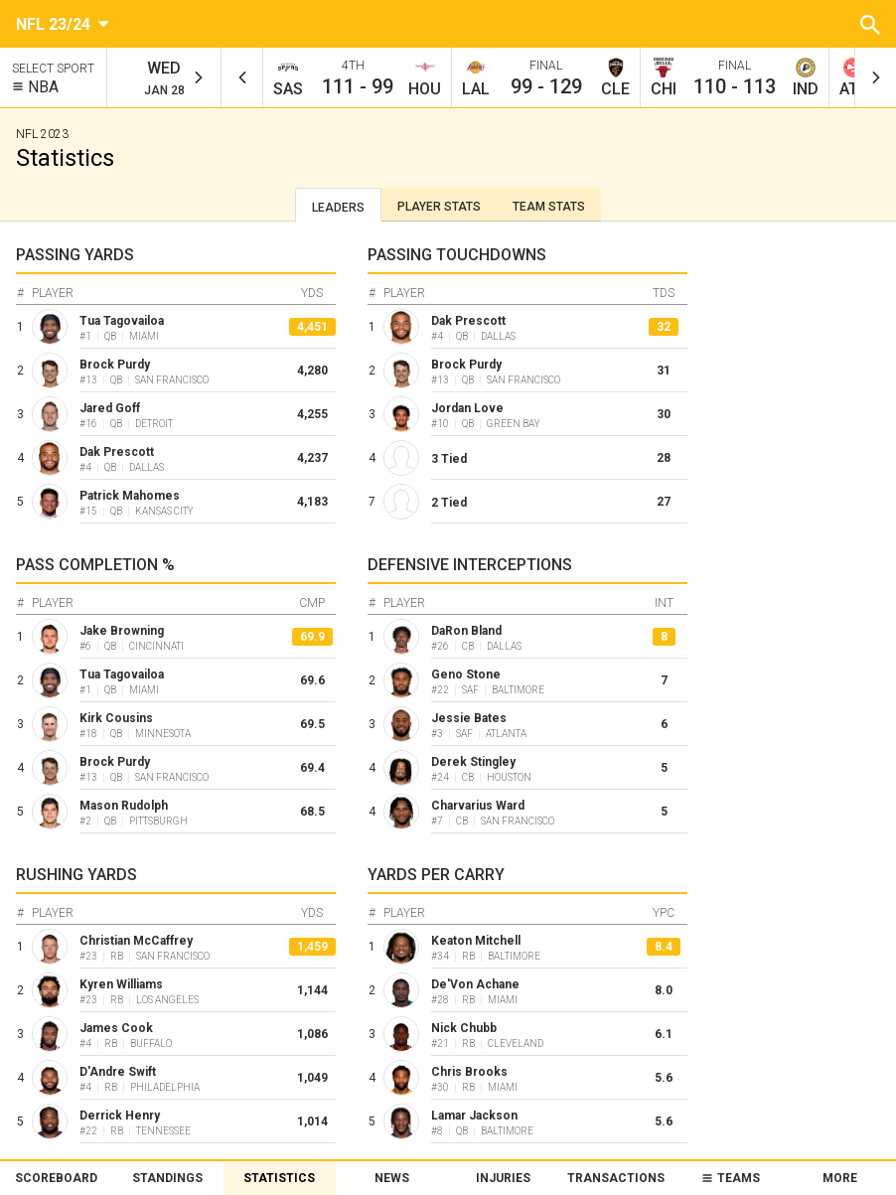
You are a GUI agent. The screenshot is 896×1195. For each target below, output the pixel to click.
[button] (870, 24)
